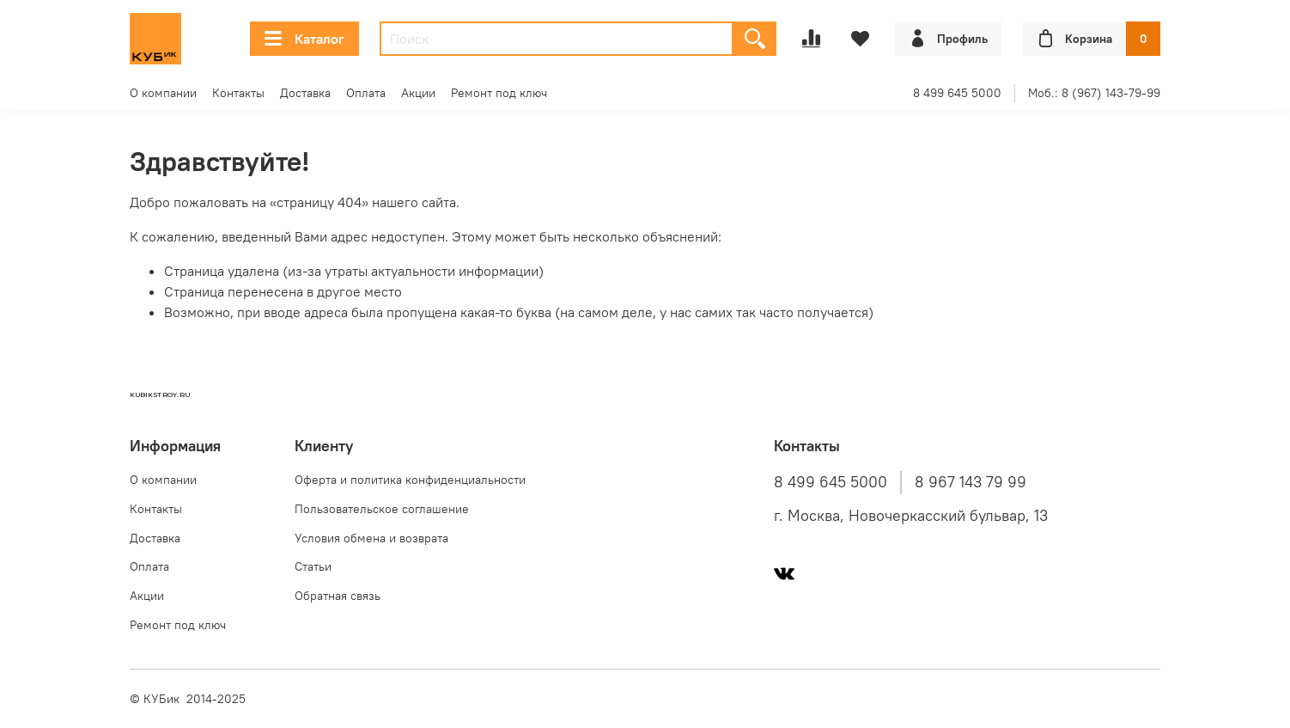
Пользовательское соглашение (382, 509)
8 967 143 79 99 (970, 482)
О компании (163, 93)
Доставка (305, 93)
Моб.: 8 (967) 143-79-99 (1094, 93)
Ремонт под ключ (499, 93)
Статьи (313, 566)
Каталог (304, 38)
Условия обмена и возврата (371, 538)
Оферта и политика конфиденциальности (410, 479)
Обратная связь (337, 595)
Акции (418, 93)
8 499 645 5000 (957, 93)
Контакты (238, 93)
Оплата (366, 93)
